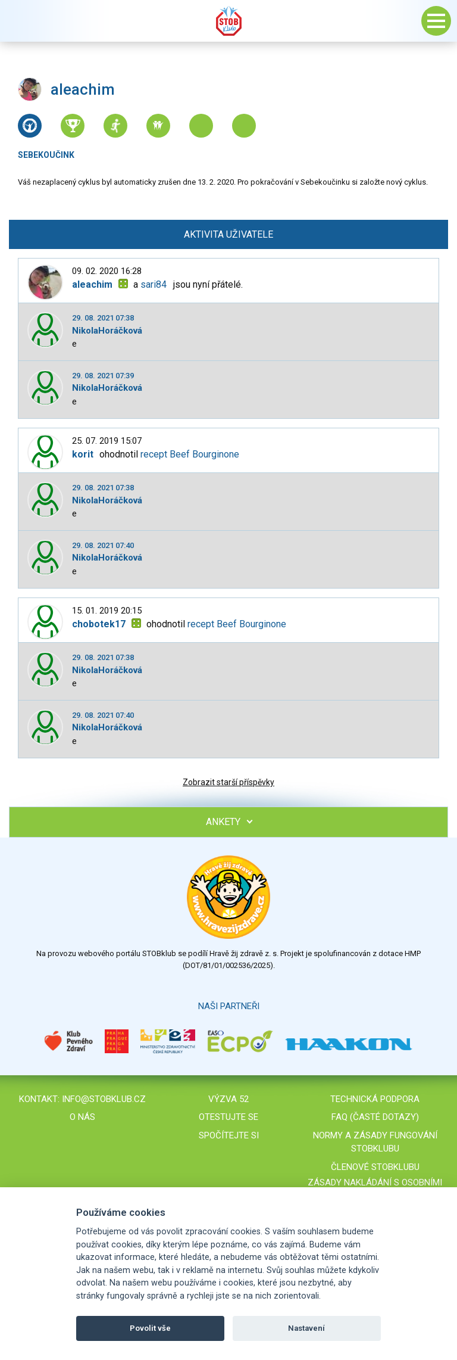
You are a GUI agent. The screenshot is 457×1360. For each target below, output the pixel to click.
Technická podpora (375, 1099)
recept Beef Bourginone (189, 454)
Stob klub (228, 21)
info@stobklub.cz (104, 1099)
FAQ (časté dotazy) (375, 1117)
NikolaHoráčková (107, 330)
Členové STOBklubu (375, 1167)
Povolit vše (150, 1328)
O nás (82, 1117)
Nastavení (306, 1328)
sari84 (153, 284)
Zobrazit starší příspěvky (228, 782)
